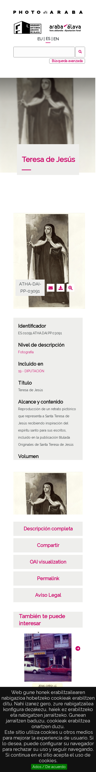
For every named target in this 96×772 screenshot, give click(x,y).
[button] (77, 648)
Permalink (48, 578)
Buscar (80, 52)
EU (40, 39)
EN (56, 39)
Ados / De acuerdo (49, 767)
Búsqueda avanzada (67, 61)
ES (48, 39)
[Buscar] (44, 52)
